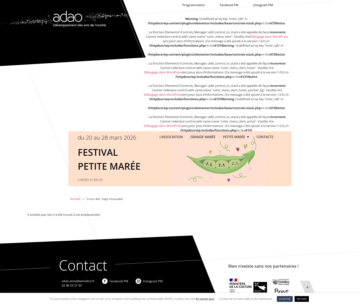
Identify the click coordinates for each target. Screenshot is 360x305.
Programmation (193, 5)
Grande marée (203, 137)
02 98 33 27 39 (71, 285)
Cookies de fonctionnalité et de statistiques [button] (245, 299)
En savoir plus (205, 299)
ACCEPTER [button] (284, 299)
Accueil (75, 199)
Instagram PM (263, 5)
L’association (171, 137)
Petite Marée (236, 136)
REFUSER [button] (302, 299)
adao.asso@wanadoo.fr (78, 281)
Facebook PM (229, 5)
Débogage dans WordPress (269, 37)
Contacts (264, 137)
